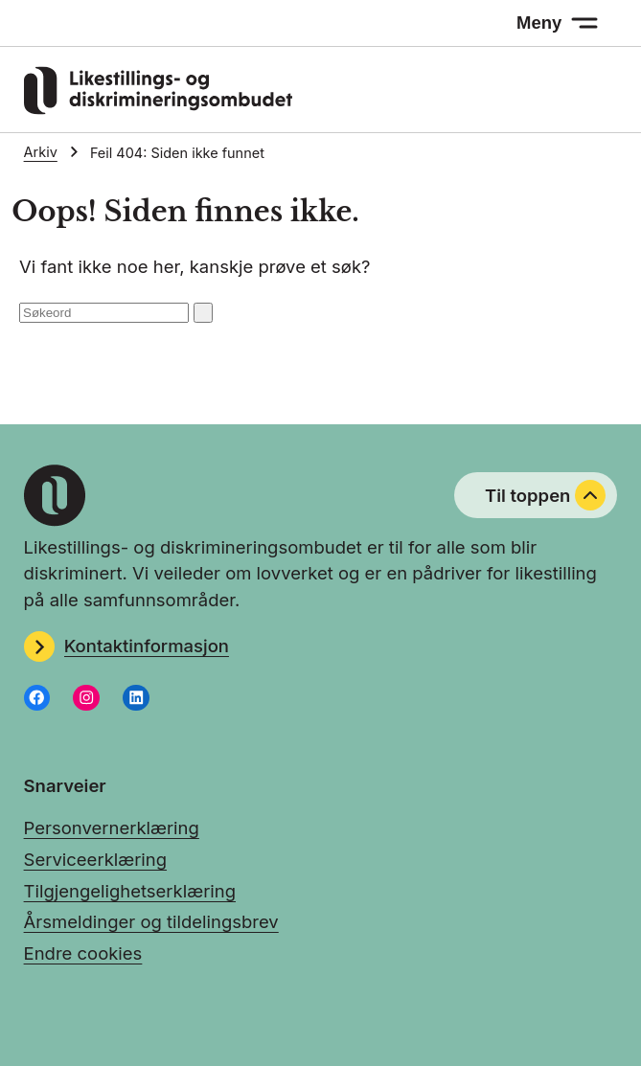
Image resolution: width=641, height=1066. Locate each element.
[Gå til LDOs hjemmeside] (158, 108)
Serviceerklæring (95, 859)
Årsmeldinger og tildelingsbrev (151, 921)
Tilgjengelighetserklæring (130, 890)
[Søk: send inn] (203, 313)
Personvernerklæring (111, 827)
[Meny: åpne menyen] (557, 23)
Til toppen (545, 495)
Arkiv (40, 152)
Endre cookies (83, 953)
